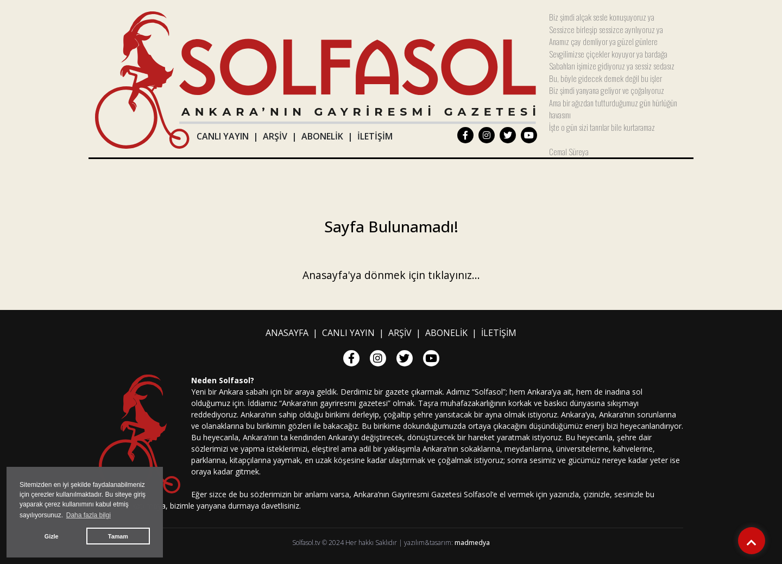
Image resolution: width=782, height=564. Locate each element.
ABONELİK (322, 136)
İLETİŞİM (375, 136)
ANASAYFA (287, 333)
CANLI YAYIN (223, 136)
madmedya (472, 542)
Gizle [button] (52, 536)
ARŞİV (275, 136)
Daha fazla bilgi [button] (88, 515)
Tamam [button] (118, 536)
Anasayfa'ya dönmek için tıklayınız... (391, 275)
